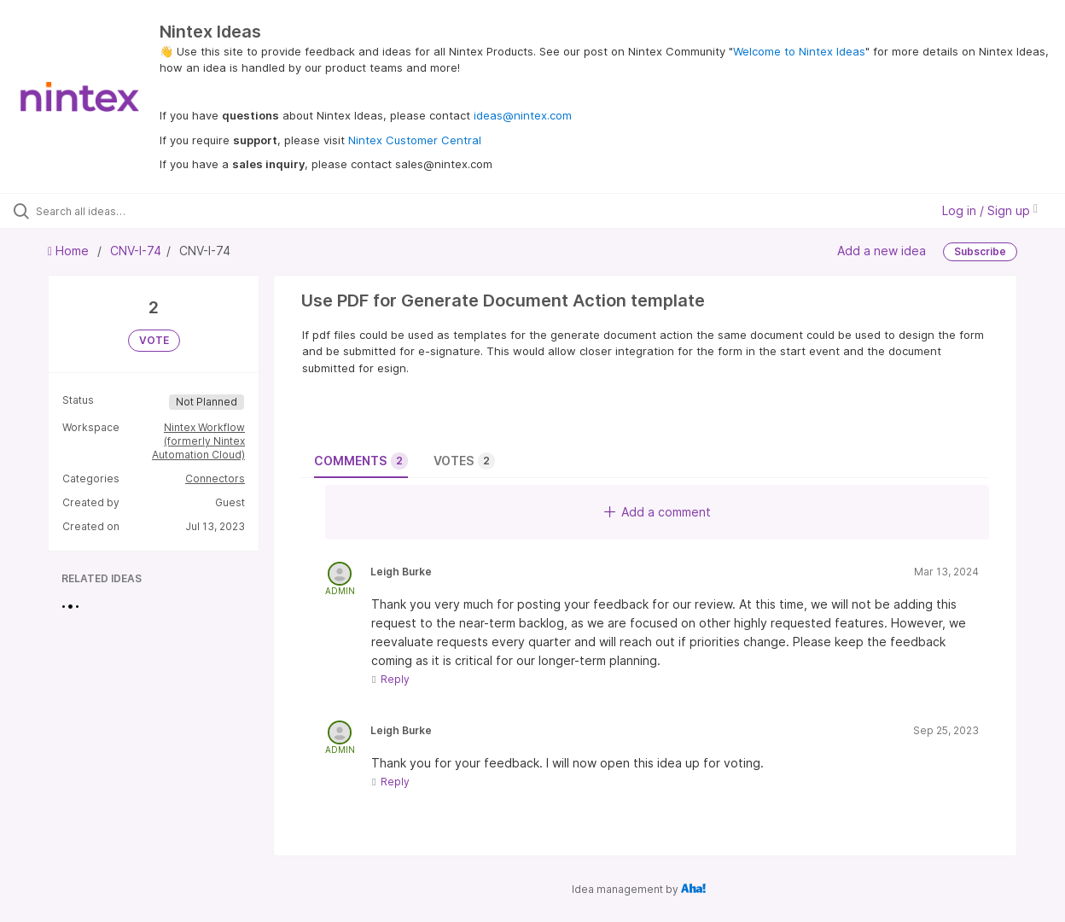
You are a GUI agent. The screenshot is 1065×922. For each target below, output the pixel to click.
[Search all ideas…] (128, 211)
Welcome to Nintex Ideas (799, 51)
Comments (361, 461)
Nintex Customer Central (414, 140)
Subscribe (980, 251)
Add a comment (657, 512)
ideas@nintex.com (523, 115)
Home (70, 250)
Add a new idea (881, 250)
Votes (464, 461)
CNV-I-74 (135, 250)
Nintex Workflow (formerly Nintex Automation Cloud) (198, 441)
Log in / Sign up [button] (990, 210)
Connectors (215, 478)
